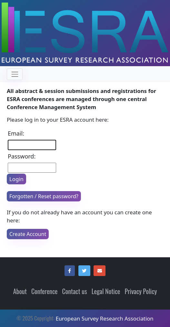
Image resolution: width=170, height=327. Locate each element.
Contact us (74, 291)
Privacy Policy (141, 291)
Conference (44, 291)
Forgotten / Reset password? (43, 196)
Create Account (27, 234)
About (20, 291)
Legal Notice (106, 291)
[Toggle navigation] (15, 74)
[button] (70, 270)
